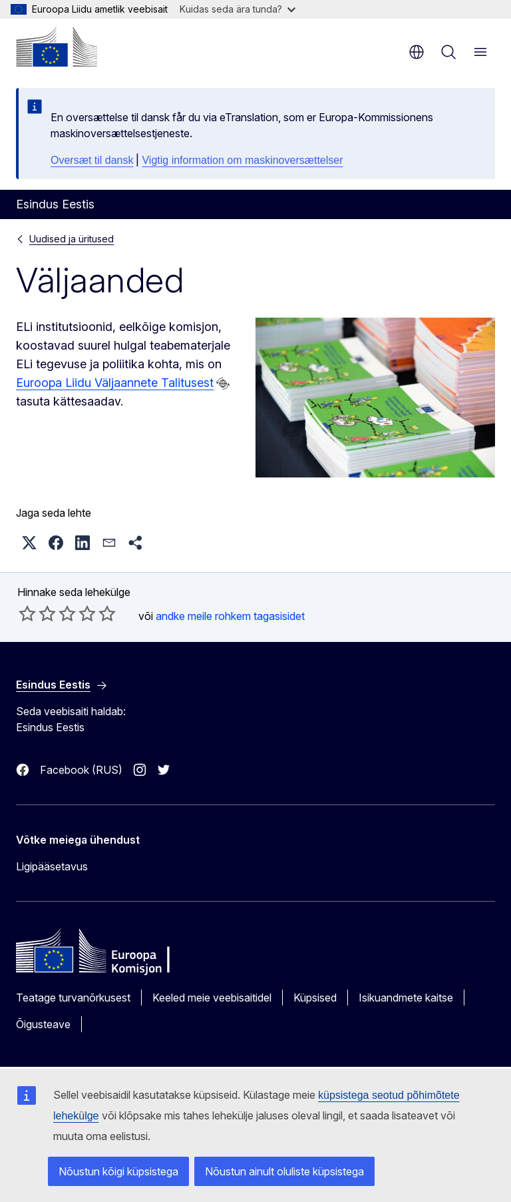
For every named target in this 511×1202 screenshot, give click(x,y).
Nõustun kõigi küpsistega (118, 1171)
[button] (29, 542)
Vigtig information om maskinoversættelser (242, 160)
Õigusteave (43, 1024)
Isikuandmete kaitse (406, 997)
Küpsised (315, 997)
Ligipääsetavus (52, 866)
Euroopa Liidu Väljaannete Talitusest (115, 383)
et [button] (417, 52)
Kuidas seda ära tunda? (237, 9)
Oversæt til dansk (92, 160)
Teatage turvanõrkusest (73, 997)
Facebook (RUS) (81, 769)
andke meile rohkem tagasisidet (230, 616)
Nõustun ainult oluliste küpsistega (284, 1171)
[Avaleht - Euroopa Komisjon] (56, 47)
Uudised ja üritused (71, 238)
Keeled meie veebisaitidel (211, 997)
